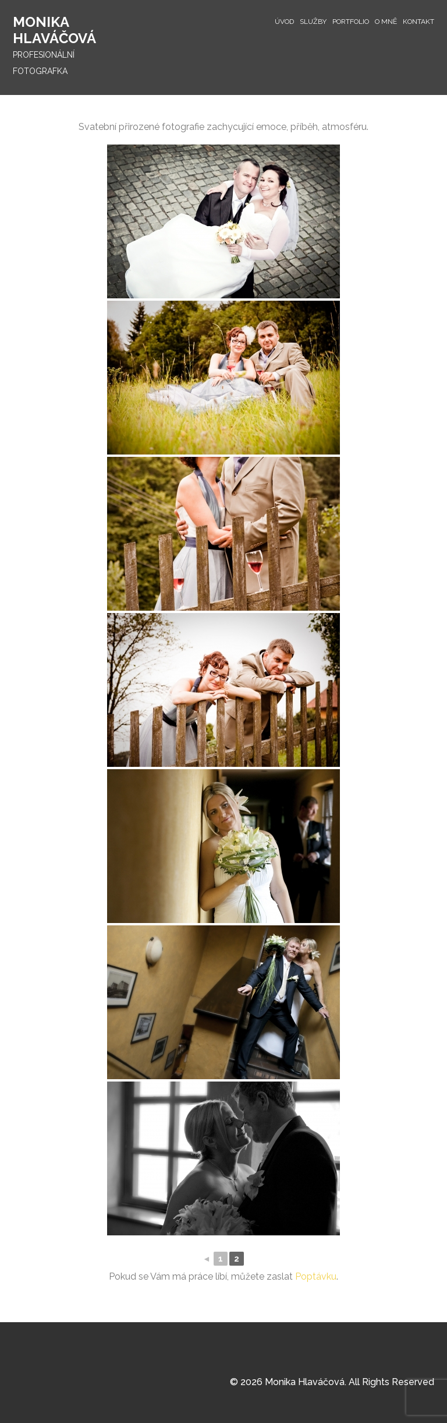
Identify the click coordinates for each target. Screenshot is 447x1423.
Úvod (284, 21)
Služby (313, 21)
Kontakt (418, 21)
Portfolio (350, 21)
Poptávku (315, 1276)
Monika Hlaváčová (54, 30)
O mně (386, 21)
